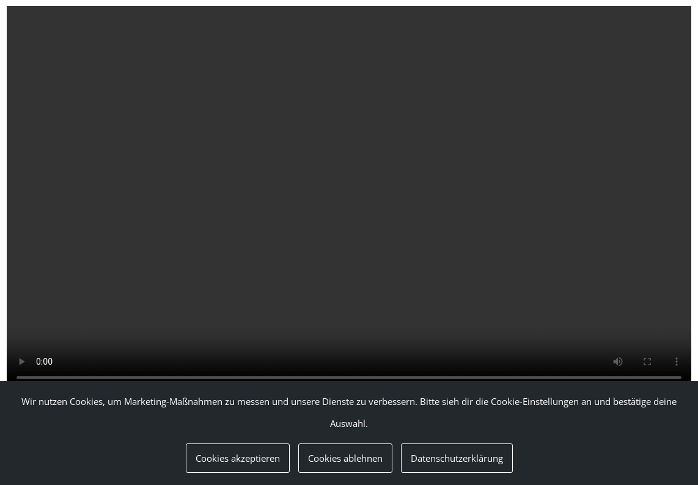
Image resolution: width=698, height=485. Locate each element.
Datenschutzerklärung (457, 458)
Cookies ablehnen (345, 458)
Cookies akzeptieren (238, 458)
